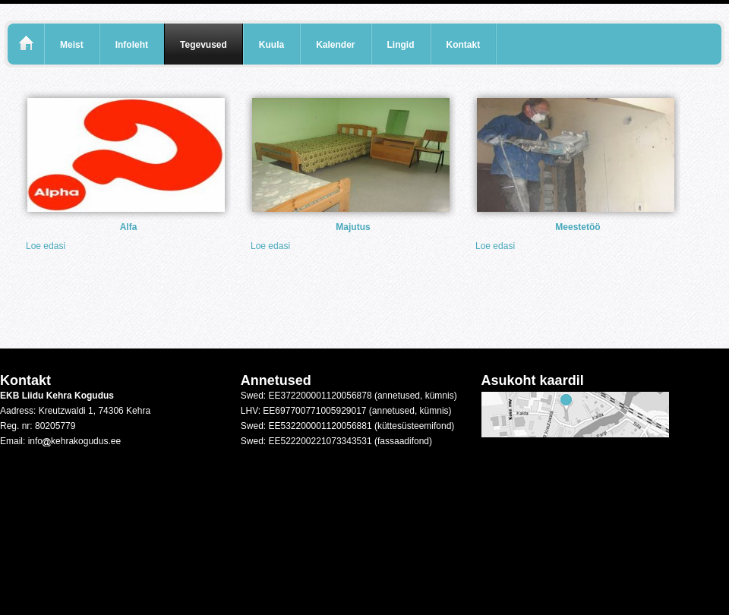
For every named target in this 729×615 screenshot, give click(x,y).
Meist (72, 44)
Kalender (335, 44)
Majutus (353, 227)
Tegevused (203, 44)
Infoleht (131, 44)
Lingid (401, 44)
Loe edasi (45, 246)
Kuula (271, 44)
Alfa (128, 227)
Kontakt (464, 44)
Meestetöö (577, 227)
